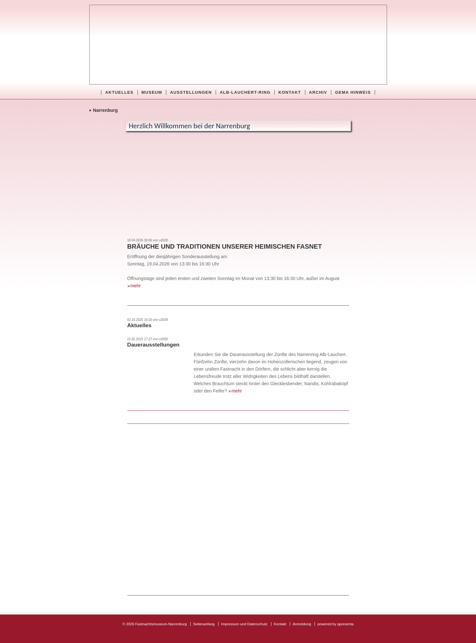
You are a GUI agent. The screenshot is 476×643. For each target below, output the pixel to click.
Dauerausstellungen (153, 344)
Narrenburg (105, 110)
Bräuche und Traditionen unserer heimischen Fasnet (224, 246)
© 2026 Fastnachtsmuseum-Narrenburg (155, 624)
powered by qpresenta (335, 624)
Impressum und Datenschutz (244, 624)
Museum (152, 92)
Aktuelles (119, 92)
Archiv (318, 92)
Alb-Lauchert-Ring (245, 92)
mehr (135, 285)
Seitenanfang (204, 624)
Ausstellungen (191, 92)
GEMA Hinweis (353, 92)
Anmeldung (302, 624)
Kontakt (289, 92)
